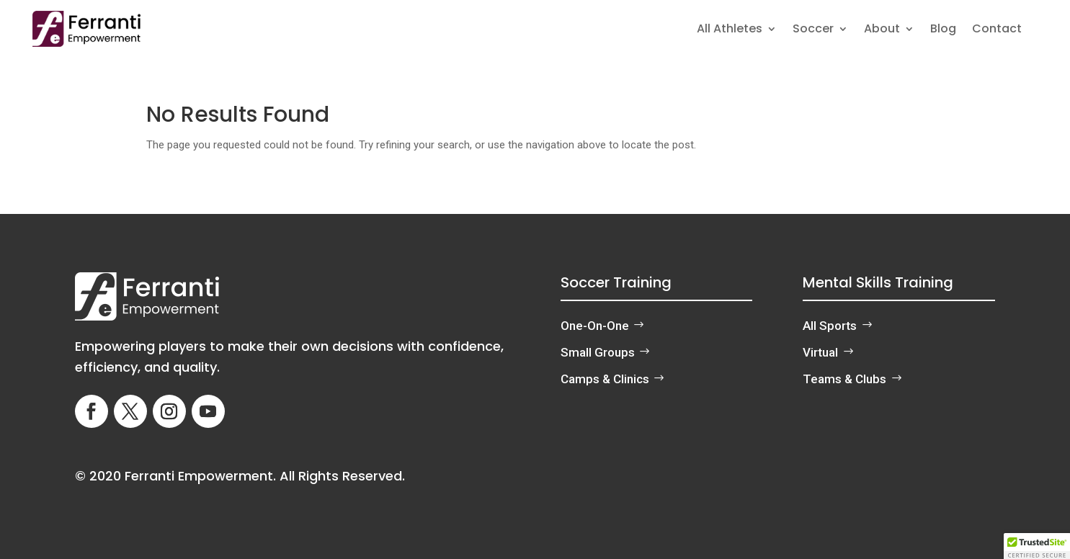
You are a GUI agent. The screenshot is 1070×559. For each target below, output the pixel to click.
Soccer (813, 30)
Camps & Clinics (605, 379)
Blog (943, 30)
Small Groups (598, 352)
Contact (997, 30)
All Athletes (729, 30)
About (882, 30)
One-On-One (595, 325)
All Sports (830, 325)
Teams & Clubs (844, 379)
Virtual (820, 352)
